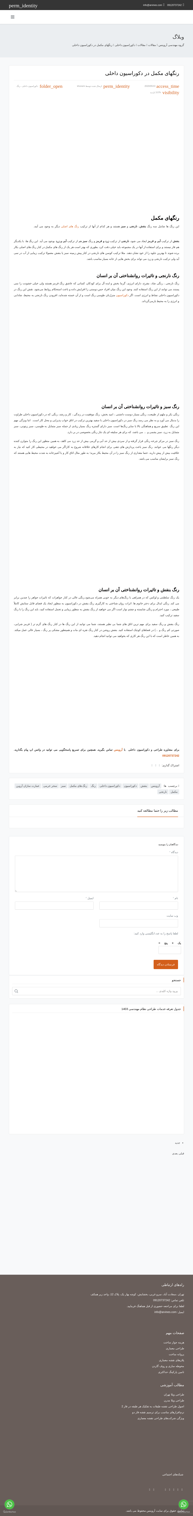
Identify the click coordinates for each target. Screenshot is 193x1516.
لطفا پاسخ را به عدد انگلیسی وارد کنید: (156, 933)
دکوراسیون (122, 295)
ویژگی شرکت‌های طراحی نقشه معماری (160, 1418)
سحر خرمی (50, 785)
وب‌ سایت (172, 915)
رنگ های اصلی (70, 226)
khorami (81, 86)
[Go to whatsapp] (9, 1504)
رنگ (18, 86)
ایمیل (90, 898)
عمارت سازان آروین (27, 785)
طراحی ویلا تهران (174, 1394)
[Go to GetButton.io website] (9, 1512)
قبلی (181, 1153)
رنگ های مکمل (78, 785)
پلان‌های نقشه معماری (171, 1360)
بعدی (175, 1153)
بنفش (144, 785)
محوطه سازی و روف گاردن (168, 1366)
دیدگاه (173, 852)
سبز (63, 785)
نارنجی (163, 791)
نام (175, 898)
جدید (177, 1142)
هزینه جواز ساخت (173, 1342)
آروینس (118, 749)
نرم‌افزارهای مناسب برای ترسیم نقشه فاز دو (158, 1412)
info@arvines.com (154, 5)
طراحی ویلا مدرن (174, 1400)
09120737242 (175, 5)
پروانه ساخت (176, 1354)
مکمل (174, 791)
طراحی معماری (175, 1348)
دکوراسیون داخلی (30, 86)
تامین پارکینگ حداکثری (171, 1372)
